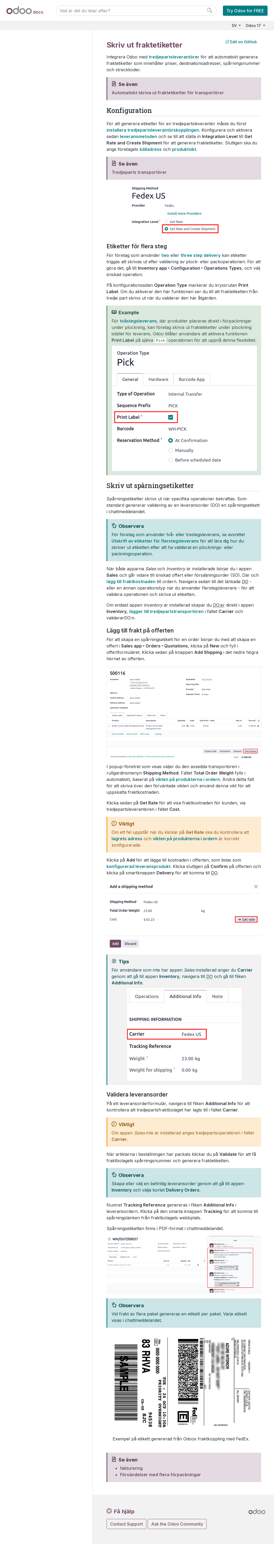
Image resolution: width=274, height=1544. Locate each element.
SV (235, 25)
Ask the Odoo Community (177, 1524)
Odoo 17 (254, 25)
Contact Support (126, 1524)
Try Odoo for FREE (245, 10)
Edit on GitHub (241, 42)
